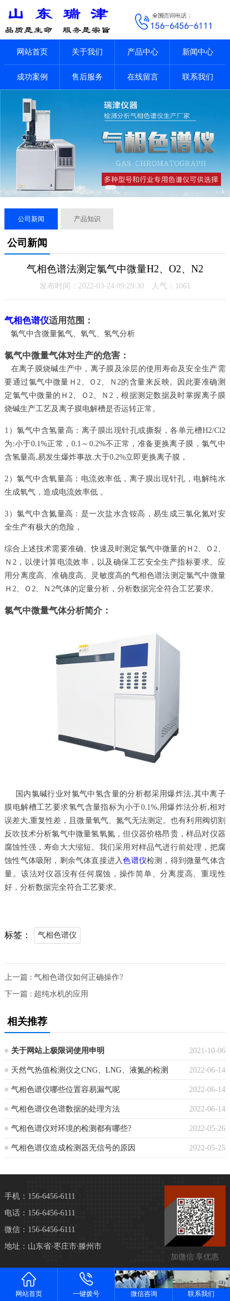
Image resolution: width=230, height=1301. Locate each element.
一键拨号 (87, 1284)
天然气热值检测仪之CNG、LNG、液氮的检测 (89, 1070)
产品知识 (87, 219)
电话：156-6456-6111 (39, 1213)
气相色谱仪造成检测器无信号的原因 (73, 1148)
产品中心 (142, 52)
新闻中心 (197, 52)
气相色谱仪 (26, 320)
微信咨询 (144, 1284)
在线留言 (142, 77)
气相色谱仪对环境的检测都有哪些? (71, 1128)
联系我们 (197, 77)
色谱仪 (135, 860)
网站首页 (32, 52)
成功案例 (32, 77)
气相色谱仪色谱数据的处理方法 (65, 1109)
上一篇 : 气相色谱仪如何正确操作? (63, 977)
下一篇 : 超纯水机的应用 (46, 994)
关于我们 (87, 52)
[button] (110, 187)
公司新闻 (31, 219)
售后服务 (87, 77)
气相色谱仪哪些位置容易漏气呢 (65, 1089)
